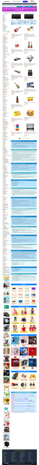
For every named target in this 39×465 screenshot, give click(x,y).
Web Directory (25, 464)
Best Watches (16, 464)
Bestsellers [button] (34, 6)
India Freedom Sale (5, 453)
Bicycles (4, 455)
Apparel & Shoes (4, 454)
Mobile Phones (30, 452)
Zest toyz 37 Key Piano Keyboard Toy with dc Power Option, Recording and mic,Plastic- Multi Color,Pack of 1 (30, 133)
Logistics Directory (29, 464)
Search (17, 6)
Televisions (30, 453)
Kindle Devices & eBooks (22, 455)
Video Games (4, 461)
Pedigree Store (13, 461)
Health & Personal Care (22, 452)
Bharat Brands (9, 464)
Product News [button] (25, 1)
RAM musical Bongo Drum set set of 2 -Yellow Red (29, 102)
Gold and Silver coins (14, 455)
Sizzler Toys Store (30, 19)
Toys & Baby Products (31, 454)
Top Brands (21, 461)
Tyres (29, 455)
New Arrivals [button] (23, 6)
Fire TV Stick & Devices (14, 453)
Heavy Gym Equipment (22, 453)
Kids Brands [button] (28, 6)
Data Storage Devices (14, 452)
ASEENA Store (17, 19)
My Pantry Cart (12, 464)
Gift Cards (12, 454)
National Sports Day (5, 452)
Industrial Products (22, 454)
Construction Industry (21, 464)
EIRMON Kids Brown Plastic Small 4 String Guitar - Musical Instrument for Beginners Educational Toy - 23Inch (29, 50)
